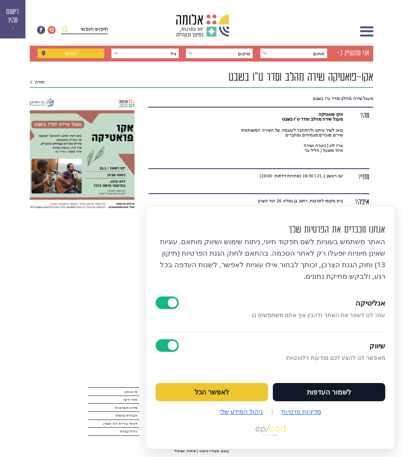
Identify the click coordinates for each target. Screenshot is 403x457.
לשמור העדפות (329, 392)
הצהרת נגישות (126, 415)
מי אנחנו (130, 392)
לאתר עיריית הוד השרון (120, 423)
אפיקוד (179, 451)
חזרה (37, 82)
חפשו (71, 53)
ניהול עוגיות (128, 431)
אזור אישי (130, 399)
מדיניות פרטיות (126, 408)
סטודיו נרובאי (209, 451)
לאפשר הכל (212, 392)
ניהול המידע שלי (241, 411)
